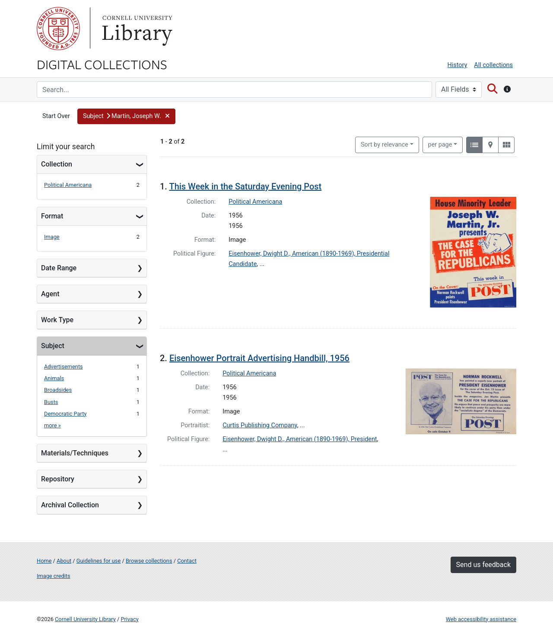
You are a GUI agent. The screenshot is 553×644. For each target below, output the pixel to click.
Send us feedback (483, 565)
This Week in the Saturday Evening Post (245, 186)
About (64, 560)
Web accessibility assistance (481, 619)
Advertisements (63, 366)
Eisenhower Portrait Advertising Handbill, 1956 (259, 358)
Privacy (129, 619)
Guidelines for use (98, 560)
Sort (384, 144)
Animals (54, 378)
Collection (56, 164)
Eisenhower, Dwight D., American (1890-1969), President (299, 439)
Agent (50, 294)
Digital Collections (102, 64)
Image (52, 237)
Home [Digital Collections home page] (44, 560)
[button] (126, 116)
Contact (187, 560)
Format (52, 216)
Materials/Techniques (74, 453)
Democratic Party (65, 413)
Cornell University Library (85, 619)
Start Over (56, 116)
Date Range (58, 268)
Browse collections (149, 560)
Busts (51, 402)
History (457, 65)
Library (136, 28)
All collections (493, 65)
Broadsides (58, 390)
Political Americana (68, 185)
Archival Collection (70, 505)
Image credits (53, 576)
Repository (57, 479)
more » (52, 425)
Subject (52, 346)
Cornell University (58, 28)
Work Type (57, 320)
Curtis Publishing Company (259, 425)
